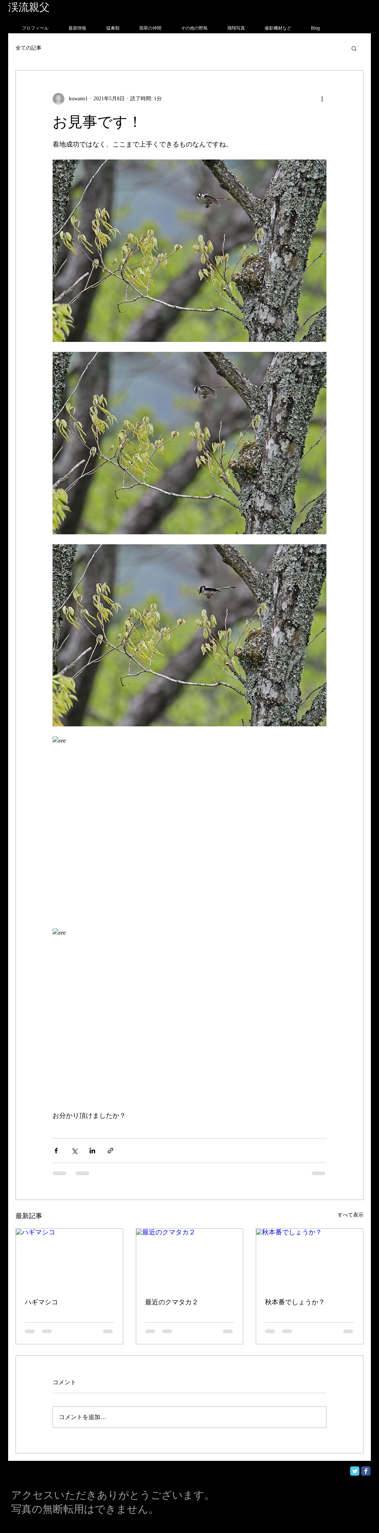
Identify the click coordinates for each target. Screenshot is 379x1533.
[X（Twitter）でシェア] (74, 1150)
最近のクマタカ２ (171, 1302)
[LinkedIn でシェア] (92, 1150)
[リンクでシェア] (110, 1150)
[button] (354, 48)
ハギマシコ (41, 1302)
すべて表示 (350, 1215)
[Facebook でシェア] (56, 1150)
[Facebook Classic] (365, 1471)
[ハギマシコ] (69, 1259)
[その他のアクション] (322, 98)
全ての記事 (28, 48)
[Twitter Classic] (354, 1471)
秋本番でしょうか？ (295, 1302)
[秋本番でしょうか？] (309, 1259)
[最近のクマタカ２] (189, 1259)
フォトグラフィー (92, 7)
